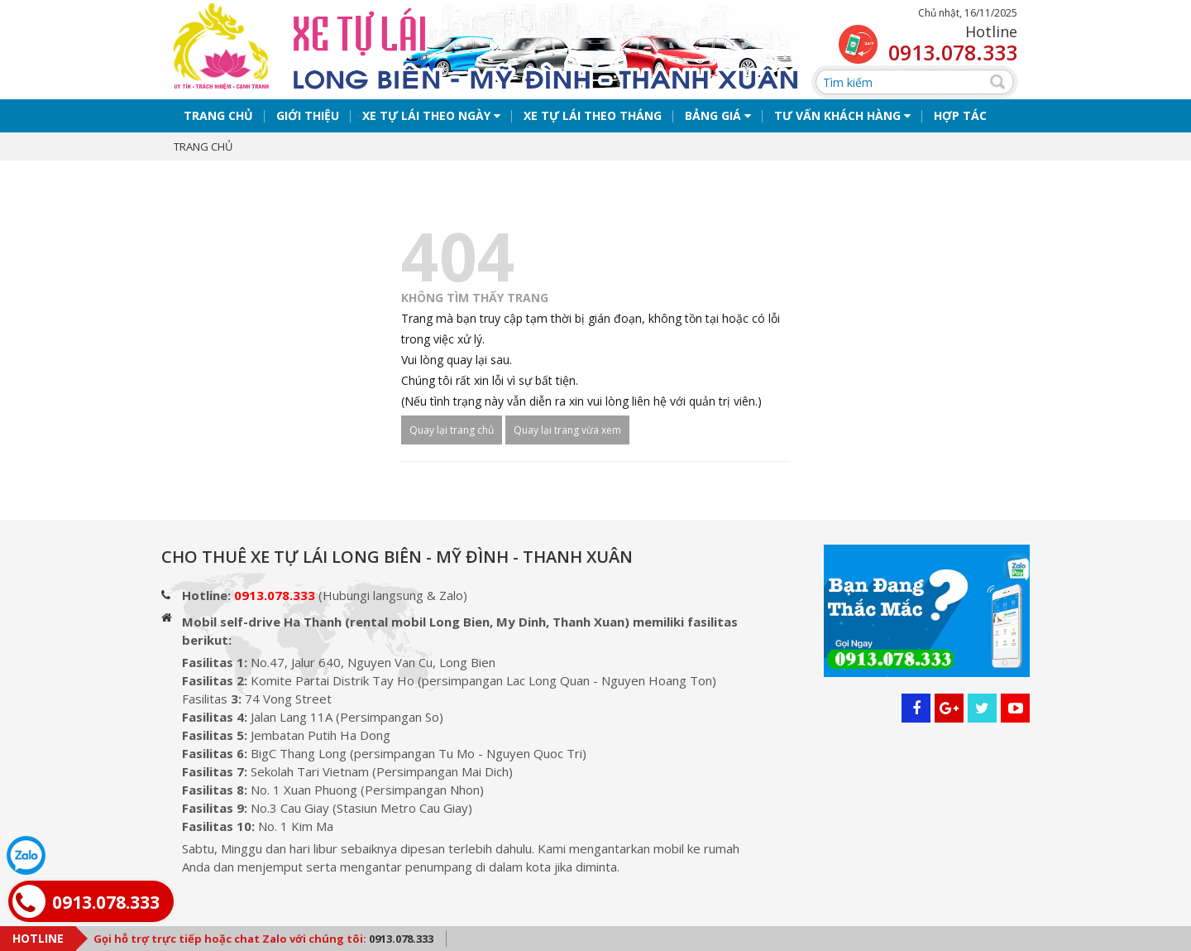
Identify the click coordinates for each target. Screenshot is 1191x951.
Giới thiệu (307, 123)
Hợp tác (960, 123)
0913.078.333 (952, 52)
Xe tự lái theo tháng (593, 123)
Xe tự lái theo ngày (431, 123)
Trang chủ (218, 123)
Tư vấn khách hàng (842, 123)
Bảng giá (718, 123)
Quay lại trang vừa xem (567, 437)
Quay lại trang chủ (451, 437)
